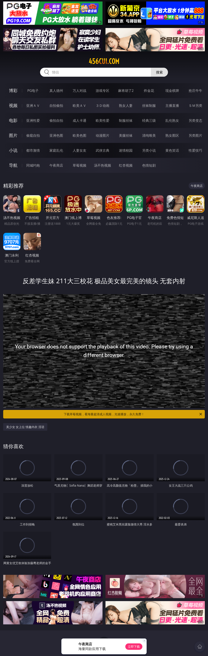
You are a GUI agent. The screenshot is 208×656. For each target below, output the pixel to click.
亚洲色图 (56, 135)
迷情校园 (126, 150)
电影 (13, 120)
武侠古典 (102, 150)
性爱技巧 (195, 150)
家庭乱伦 (56, 150)
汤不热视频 (102, 165)
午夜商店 (56, 165)
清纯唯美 (149, 135)
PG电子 (33, 90)
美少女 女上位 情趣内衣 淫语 (25, 427)
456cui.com (104, 61)
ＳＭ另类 (195, 105)
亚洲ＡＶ (33, 105)
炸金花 (149, 90)
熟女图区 (172, 135)
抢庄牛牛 (195, 90)
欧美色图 (79, 135)
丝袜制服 (149, 105)
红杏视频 (126, 165)
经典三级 (149, 120)
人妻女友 (79, 150)
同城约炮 (33, 165)
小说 (13, 150)
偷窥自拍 (33, 135)
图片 (13, 135)
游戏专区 (102, 90)
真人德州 (56, 90)
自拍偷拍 (56, 105)
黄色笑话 (172, 150)
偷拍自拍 (56, 120)
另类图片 (195, 135)
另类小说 (149, 150)
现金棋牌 (172, 90)
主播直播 (172, 105)
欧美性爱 (102, 120)
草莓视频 (79, 165)
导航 (13, 165)
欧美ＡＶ (79, 105)
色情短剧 (149, 165)
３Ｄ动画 (102, 105)
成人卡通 (79, 120)
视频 (13, 105)
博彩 (13, 90)
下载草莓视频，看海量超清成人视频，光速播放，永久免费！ (133, 414)
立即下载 (134, 646)
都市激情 (33, 150)
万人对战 (79, 90)
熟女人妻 (126, 105)
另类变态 (195, 120)
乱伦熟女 (172, 120)
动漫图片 (102, 135)
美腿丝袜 (126, 135)
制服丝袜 (126, 120)
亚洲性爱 (33, 120)
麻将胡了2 (126, 90)
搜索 (159, 72)
